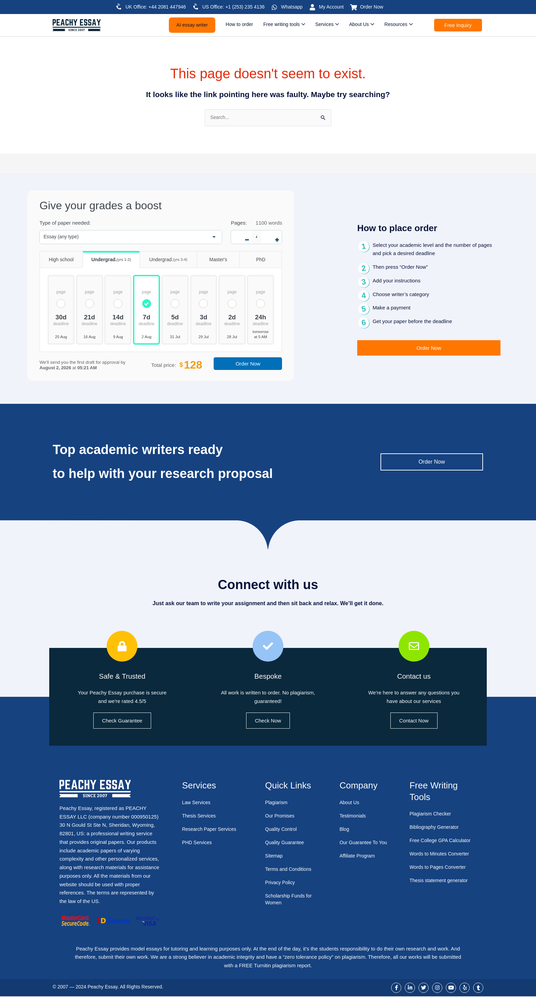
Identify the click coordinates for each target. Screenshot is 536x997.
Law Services (197, 803)
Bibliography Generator (436, 827)
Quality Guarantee (286, 843)
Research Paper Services (211, 830)
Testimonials (353, 816)
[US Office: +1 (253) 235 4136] (196, 6)
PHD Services (198, 843)
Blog (344, 830)
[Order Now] (353, 7)
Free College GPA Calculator (442, 841)
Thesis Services (200, 816)
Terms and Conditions (290, 870)
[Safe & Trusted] (122, 647)
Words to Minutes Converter (441, 854)
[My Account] (312, 7)
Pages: (239, 223)
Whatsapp (292, 7)
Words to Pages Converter (440, 867)
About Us (350, 803)
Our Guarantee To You (359, 846)
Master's (212, 257)
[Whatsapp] (274, 7)
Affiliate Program (358, 863)
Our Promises (281, 816)
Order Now (371, 7)
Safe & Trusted (122, 676)
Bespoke (268, 676)
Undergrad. (106, 257)
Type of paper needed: (65, 223)
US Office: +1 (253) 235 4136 (233, 7)
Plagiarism (277, 803)
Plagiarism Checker (432, 814)
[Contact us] (414, 647)
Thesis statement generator (441, 881)
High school (56, 257)
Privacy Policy (281, 883)
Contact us (413, 676)
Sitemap (274, 856)
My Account (331, 7)
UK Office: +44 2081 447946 (155, 7)
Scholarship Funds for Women (290, 899)
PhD (252, 257)
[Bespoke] (268, 647)
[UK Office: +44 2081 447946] (119, 6)
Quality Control (282, 830)
